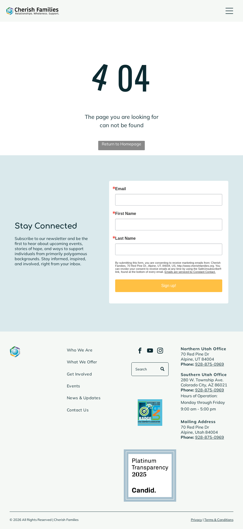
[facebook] (139, 351)
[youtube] (150, 351)
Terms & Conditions (218, 520)
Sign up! (168, 285)
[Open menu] (229, 11)
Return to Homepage (121, 143)
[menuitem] (93, 352)
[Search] (149, 369)
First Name (125, 214)
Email (120, 189)
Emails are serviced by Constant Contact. (190, 271)
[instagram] (160, 351)
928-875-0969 (209, 364)
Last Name (125, 238)
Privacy (196, 520)
